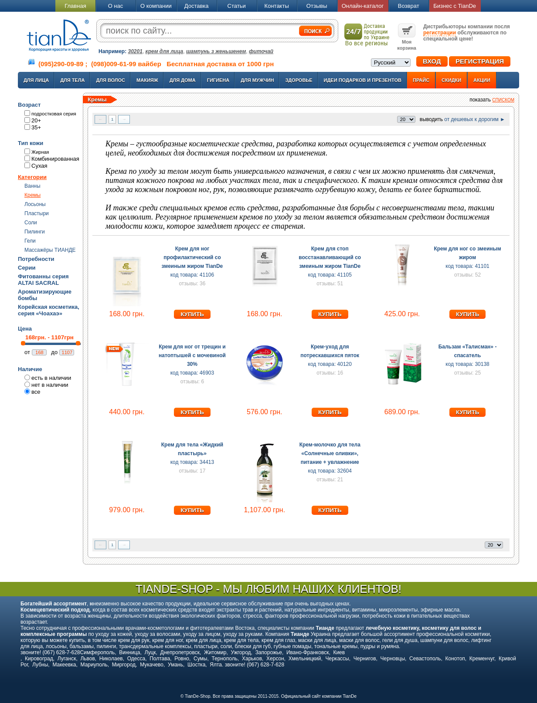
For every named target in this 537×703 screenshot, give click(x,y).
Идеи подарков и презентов (362, 80)
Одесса (136, 659)
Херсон (275, 659)
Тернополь (224, 659)
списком (503, 100)
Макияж (147, 80)
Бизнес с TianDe (454, 6)
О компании (156, 6)
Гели (30, 241)
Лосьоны (35, 204)
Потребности (36, 259)
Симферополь (97, 652)
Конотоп (455, 659)
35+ (36, 127)
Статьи (237, 6)
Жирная (40, 152)
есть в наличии (51, 378)
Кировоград (39, 659)
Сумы (200, 659)
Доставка (196, 6)
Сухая (39, 165)
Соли (30, 223)
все (36, 392)
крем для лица (165, 51)
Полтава (160, 659)
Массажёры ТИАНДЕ (50, 250)
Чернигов (364, 659)
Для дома (183, 80)
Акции (481, 80)
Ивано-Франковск (307, 652)
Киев (339, 652)
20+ (36, 120)
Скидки (451, 80)
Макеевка (64, 665)
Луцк (150, 652)
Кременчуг (481, 659)
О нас (115, 6)
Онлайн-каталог (363, 6)
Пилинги (34, 232)
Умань (175, 665)
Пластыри (36, 213)
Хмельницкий (305, 659)
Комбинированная (55, 158)
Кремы (32, 195)
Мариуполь (94, 665)
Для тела (72, 80)
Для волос (110, 80)
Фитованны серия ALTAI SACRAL (43, 279)
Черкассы (337, 659)
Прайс (421, 80)
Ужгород (241, 652)
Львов (87, 659)
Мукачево (151, 665)
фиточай (261, 51)
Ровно (181, 659)
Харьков (252, 659)
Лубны (40, 665)
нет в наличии (49, 385)
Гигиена (218, 80)
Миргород (124, 665)
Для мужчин (257, 80)
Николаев (111, 659)
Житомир (215, 652)
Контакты (277, 6)
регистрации (439, 33)
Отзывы (316, 6)
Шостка (196, 665)
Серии (27, 267)
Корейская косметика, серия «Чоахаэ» (48, 310)
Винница (129, 652)
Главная (75, 6)
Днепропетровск (180, 652)
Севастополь (425, 659)
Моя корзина (406, 42)
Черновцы (393, 659)
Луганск (67, 659)
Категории (32, 177)
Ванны (32, 186)
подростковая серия (53, 113)
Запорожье (268, 652)
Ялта (216, 665)
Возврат (408, 6)
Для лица (36, 80)
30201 (135, 51)
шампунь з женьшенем (216, 51)
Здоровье (298, 80)
